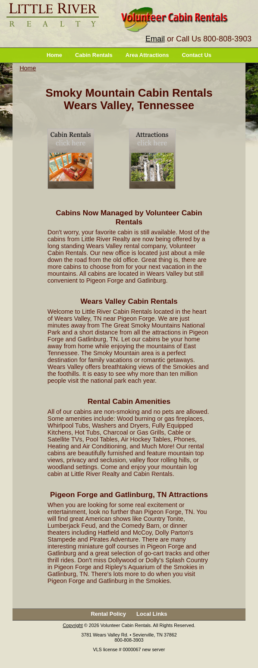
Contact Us (196, 55)
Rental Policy (108, 614)
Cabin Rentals (94, 55)
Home (54, 55)
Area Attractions (147, 55)
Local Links (151, 614)
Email (155, 39)
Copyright (73, 625)
